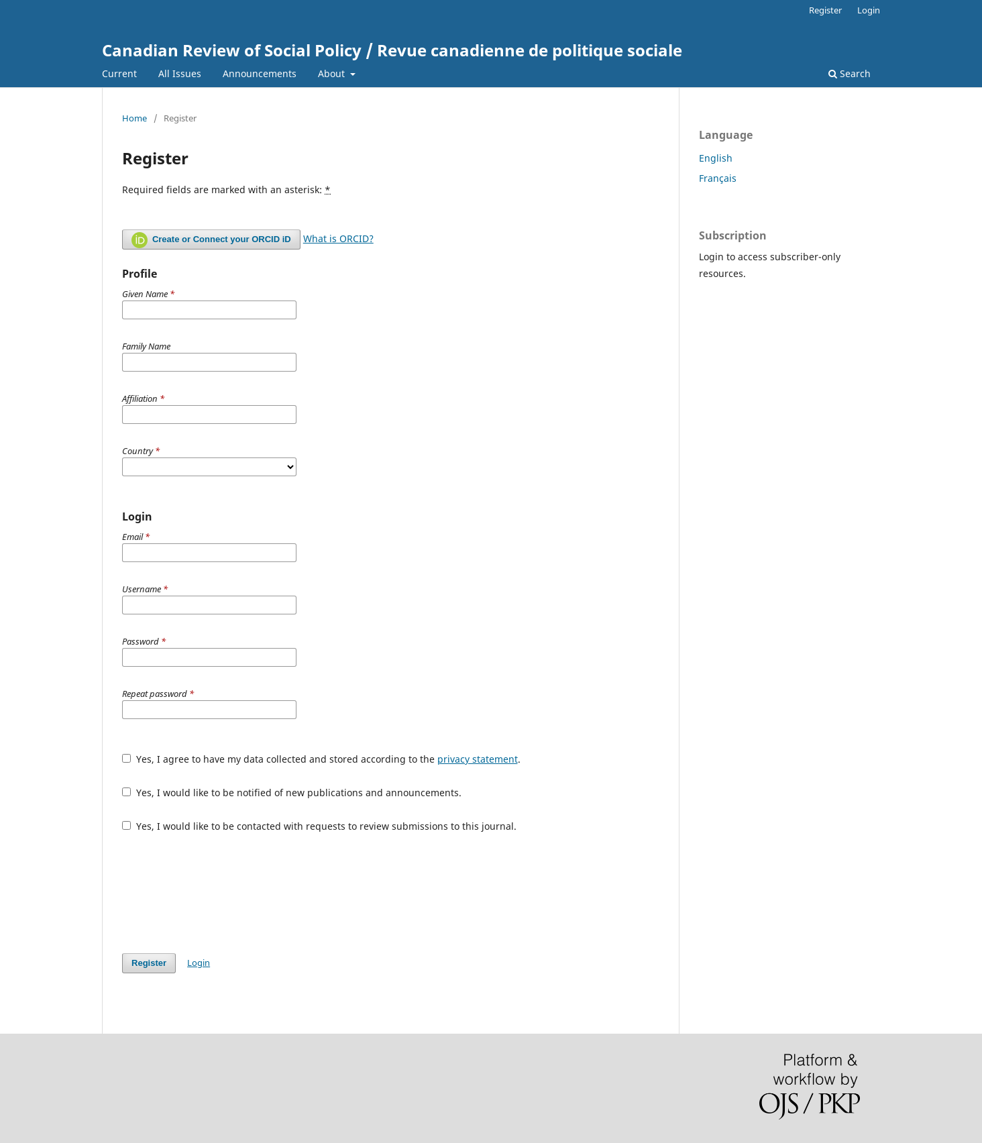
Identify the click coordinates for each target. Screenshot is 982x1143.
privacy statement (477, 759)
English (715, 158)
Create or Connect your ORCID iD (211, 240)
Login (868, 10)
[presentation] (224, 893)
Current (119, 73)
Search (849, 73)
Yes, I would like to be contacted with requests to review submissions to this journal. (319, 826)
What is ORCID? (338, 238)
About (332, 73)
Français (717, 178)
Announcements (259, 73)
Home (134, 118)
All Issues (179, 73)
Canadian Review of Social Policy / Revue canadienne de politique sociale (392, 50)
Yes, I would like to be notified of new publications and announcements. (291, 792)
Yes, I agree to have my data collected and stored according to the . (321, 759)
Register (825, 10)
